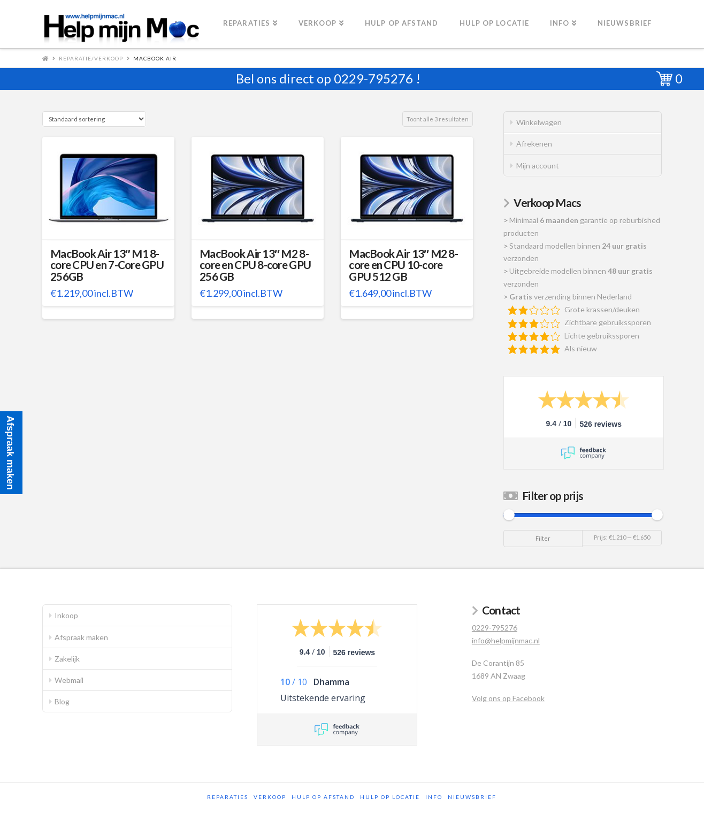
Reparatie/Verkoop (91, 58)
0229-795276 (373, 78)
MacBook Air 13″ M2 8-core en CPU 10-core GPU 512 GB (403, 265)
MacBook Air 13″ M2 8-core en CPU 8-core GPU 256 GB (255, 265)
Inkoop (66, 615)
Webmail (69, 680)
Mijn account (537, 165)
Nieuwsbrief (472, 797)
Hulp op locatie (390, 797)
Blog (62, 701)
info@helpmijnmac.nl (506, 640)
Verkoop (270, 797)
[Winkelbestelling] (94, 119)
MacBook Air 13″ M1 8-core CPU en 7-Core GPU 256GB (107, 265)
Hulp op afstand (323, 797)
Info (433, 797)
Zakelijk (67, 658)
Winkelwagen (539, 122)
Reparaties (227, 797)
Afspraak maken (81, 637)
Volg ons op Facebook (508, 698)
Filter (542, 538)
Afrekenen (534, 143)
